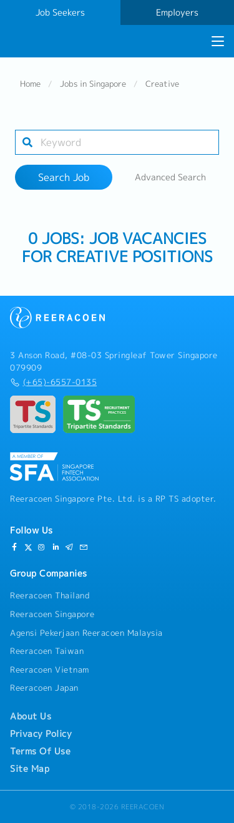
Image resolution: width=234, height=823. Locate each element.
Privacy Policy (41, 734)
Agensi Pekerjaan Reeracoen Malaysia (86, 632)
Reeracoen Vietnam (49, 669)
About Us (30, 716)
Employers (177, 12)
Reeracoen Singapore (52, 614)
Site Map (29, 768)
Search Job (63, 177)
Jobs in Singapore (93, 83)
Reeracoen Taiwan (47, 650)
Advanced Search (170, 177)
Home (30, 83)
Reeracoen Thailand (50, 595)
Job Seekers (60, 12)
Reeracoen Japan (44, 687)
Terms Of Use (40, 751)
